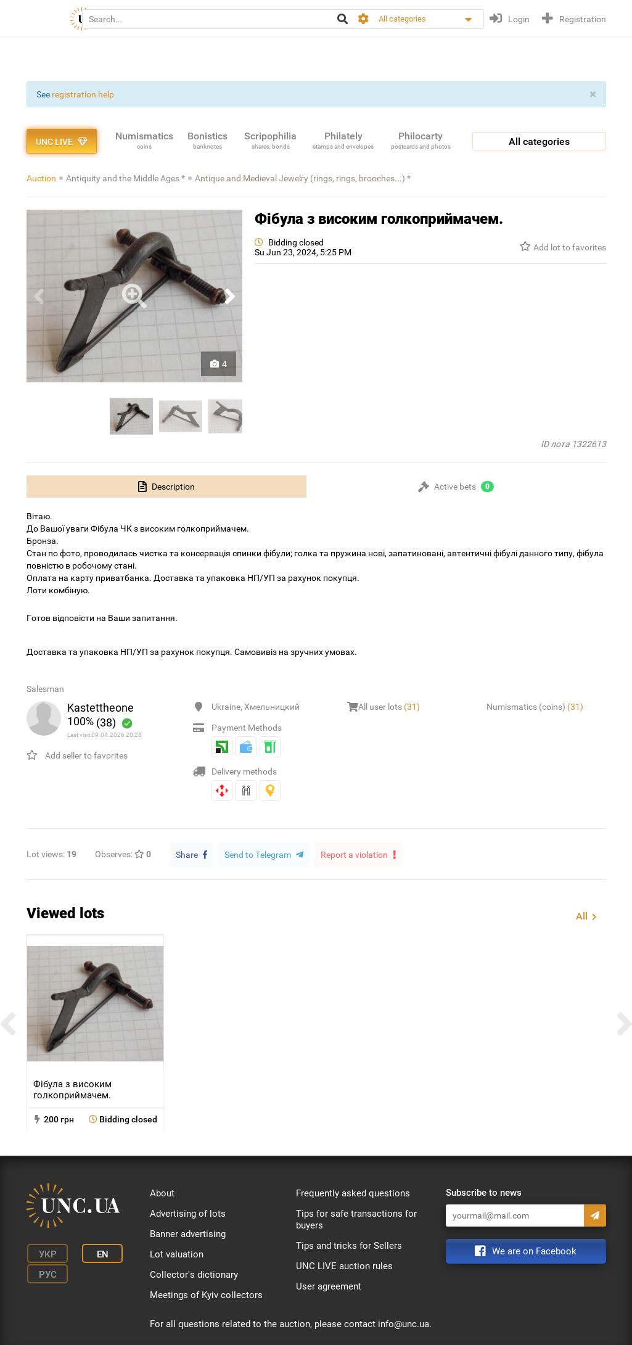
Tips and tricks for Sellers (349, 1245)
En (96, 1252)
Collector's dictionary (194, 1274)
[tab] (167, 486)
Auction (41, 178)
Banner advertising (188, 1233)
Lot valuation (176, 1253)
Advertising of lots (188, 1213)
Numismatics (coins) (534, 707)
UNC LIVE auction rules (344, 1265)
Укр (45, 1252)
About (162, 1192)
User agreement (328, 1285)
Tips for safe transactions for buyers (356, 1218)
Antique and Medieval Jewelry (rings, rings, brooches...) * (303, 178)
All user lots (389, 707)
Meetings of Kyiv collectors (206, 1294)
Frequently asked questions (353, 1192)
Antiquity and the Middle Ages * (125, 178)
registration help (83, 94)
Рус (45, 1271)
